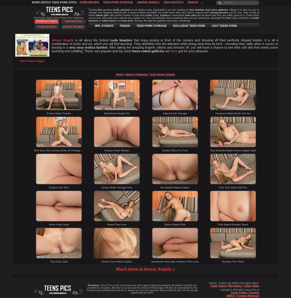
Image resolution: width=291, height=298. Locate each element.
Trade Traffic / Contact (245, 292)
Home (119, 74)
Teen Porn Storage (118, 2)
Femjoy (193, 2)
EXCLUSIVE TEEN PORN (189, 26)
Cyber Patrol (218, 286)
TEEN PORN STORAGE (151, 26)
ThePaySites (73, 21)
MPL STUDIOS (104, 26)
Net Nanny (235, 286)
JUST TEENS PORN (224, 26)
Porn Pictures (46, 21)
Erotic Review (73, 26)
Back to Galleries (137, 74)
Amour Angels (148, 2)
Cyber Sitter (251, 286)
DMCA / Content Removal (242, 296)
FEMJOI (125, 26)
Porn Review (89, 2)
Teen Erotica (173, 2)
